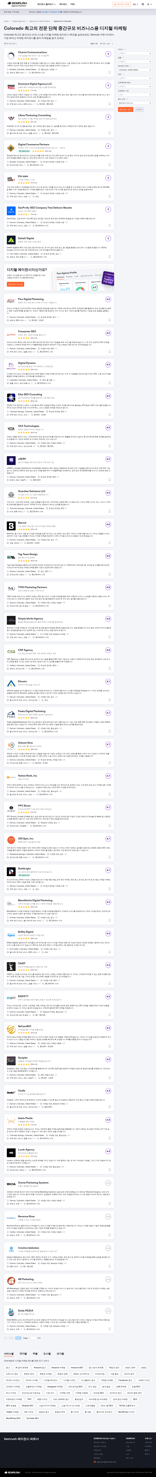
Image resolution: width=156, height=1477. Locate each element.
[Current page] (33, 1338)
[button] (135, 4)
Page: (25, 1338)
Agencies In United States (39, 21)
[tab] (9, 1353)
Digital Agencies (19, 21)
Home (6, 21)
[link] (63, 4)
